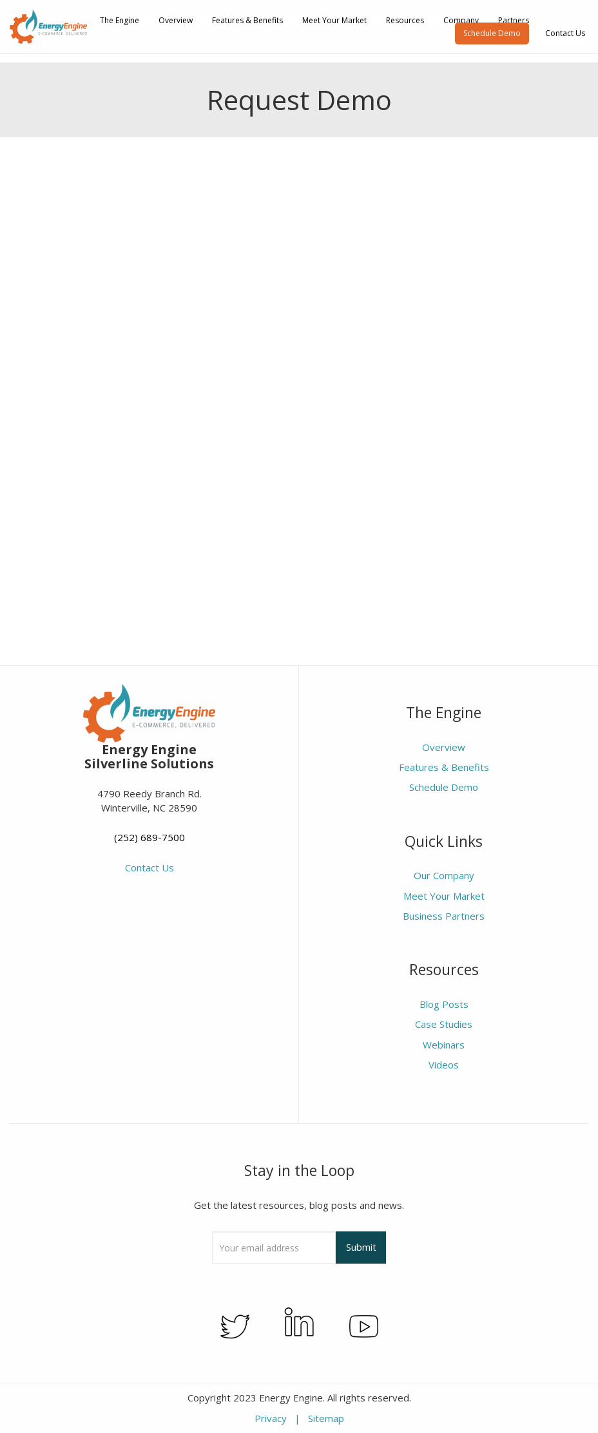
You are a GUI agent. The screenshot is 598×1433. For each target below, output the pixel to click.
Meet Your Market (334, 20)
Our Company (444, 875)
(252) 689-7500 (149, 837)
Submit (361, 1246)
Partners (513, 20)
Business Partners (444, 915)
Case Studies (443, 1024)
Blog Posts (444, 1004)
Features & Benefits (247, 20)
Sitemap (326, 1418)
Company (461, 20)
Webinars (444, 1044)
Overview (176, 20)
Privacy (271, 1418)
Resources (405, 20)
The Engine (119, 20)
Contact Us (565, 33)
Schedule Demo (492, 33)
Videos (444, 1064)
